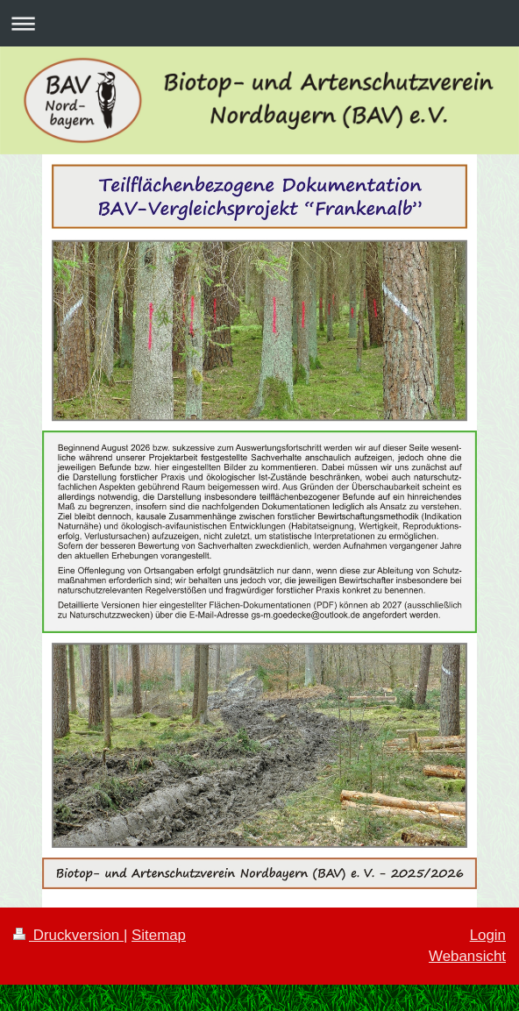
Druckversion (68, 935)
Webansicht (467, 956)
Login (488, 935)
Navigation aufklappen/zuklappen (259, 23)
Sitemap (159, 935)
